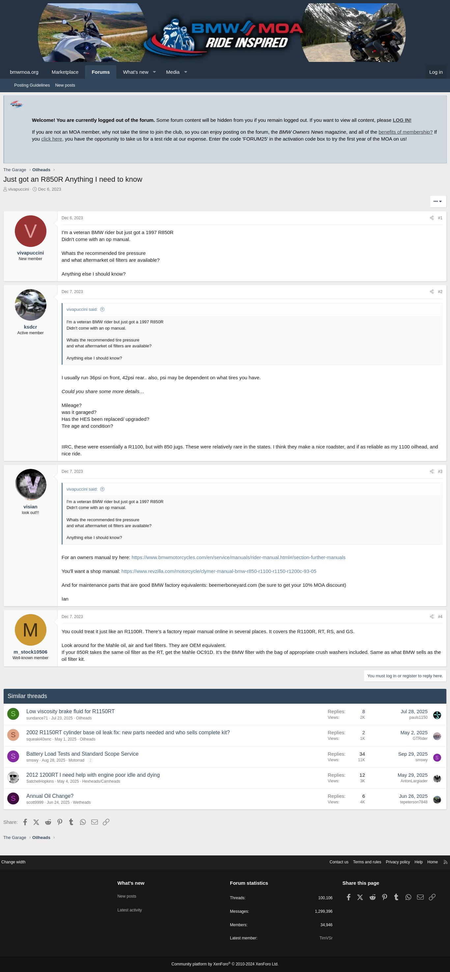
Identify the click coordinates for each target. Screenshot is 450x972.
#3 (429, 478)
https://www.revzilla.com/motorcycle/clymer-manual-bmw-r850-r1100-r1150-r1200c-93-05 (229, 578)
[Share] (421, 225)
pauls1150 (408, 724)
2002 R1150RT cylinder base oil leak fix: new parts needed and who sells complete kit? (139, 739)
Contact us (315, 861)
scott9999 (45, 809)
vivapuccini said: (93, 316)
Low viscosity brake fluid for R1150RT (81, 718)
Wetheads (92, 809)
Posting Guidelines (32, 85)
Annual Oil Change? (60, 803)
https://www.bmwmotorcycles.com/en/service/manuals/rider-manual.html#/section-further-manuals (249, 564)
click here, (99, 139)
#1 (429, 225)
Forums (111, 72)
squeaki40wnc (49, 746)
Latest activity (139, 905)
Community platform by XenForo (225, 964)
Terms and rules (346, 861)
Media (183, 72)
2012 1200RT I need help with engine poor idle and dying (104, 782)
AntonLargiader (403, 788)
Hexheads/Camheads (112, 788)
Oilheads (94, 725)
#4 (429, 623)
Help (401, 861)
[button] (165, 72)
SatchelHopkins (51, 788)
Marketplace (76, 72)
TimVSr (318, 938)
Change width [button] (30, 861)
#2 (429, 298)
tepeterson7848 (403, 809)
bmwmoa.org (35, 72)
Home (416, 861)
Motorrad (87, 767)
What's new (146, 72)
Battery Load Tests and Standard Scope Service (93, 761)
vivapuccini (29, 196)
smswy (43, 767)
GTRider (409, 745)
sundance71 (48, 725)
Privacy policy (379, 861)
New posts (65, 85)
